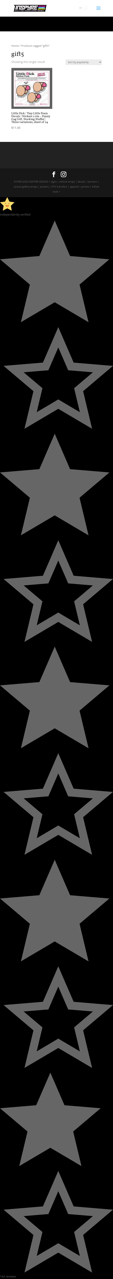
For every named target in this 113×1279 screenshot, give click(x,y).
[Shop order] (84, 62)
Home (15, 46)
